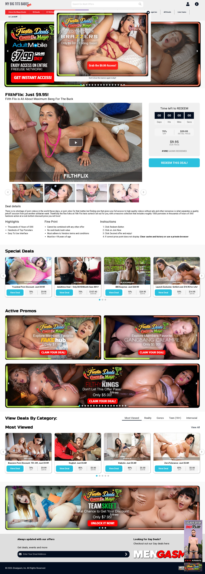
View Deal (15, 292)
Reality (147, 417)
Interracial (191, 417)
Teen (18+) (175, 417)
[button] (81, 85)
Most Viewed (132, 417)
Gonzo (160, 417)
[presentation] (7, 51)
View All (195, 427)
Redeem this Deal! (174, 162)
